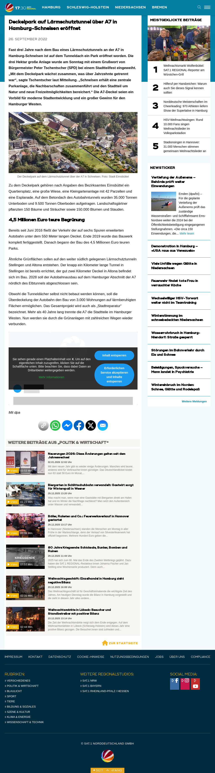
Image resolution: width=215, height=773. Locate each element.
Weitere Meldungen (194, 401)
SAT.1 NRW (88, 680)
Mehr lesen (187, 233)
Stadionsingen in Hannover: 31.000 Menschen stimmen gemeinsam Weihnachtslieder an (185, 147)
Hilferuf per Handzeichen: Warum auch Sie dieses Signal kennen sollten (185, 88)
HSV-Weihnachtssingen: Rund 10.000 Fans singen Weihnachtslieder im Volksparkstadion (183, 126)
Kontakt (35, 657)
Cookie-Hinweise (90, 657)
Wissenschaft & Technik (24, 722)
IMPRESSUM (13, 657)
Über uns (177, 657)
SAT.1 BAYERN (90, 685)
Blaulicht (13, 691)
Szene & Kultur (17, 711)
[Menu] (207, 7)
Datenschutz (60, 657)
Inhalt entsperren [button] (114, 355)
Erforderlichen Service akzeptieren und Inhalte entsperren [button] (114, 374)
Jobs (159, 657)
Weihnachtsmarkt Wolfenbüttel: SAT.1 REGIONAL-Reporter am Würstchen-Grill (184, 70)
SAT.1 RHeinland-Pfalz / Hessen (104, 691)
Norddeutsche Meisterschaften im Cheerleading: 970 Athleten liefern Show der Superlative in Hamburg (186, 106)
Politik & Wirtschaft (22, 685)
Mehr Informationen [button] (51, 377)
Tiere (10, 701)
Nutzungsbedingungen (129, 657)
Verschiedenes (17, 680)
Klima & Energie (18, 716)
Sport (10, 696)
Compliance (200, 657)
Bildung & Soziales (20, 706)
